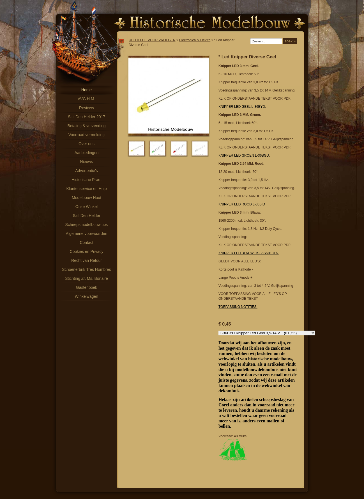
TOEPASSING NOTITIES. (237, 307)
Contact (86, 242)
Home (86, 90)
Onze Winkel (86, 206)
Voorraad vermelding (86, 134)
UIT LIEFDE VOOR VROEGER (152, 40)
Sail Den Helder (86, 215)
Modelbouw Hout (86, 197)
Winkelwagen (86, 296)
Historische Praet (87, 179)
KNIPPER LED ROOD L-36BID (241, 204)
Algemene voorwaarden (86, 233)
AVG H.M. (86, 99)
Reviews (86, 108)
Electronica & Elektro (194, 40)
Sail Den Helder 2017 (86, 117)
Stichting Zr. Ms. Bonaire (86, 278)
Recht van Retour (86, 260)
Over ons (87, 143)
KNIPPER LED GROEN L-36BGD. (244, 155)
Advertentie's (86, 170)
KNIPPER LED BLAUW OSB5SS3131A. (248, 253)
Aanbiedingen (87, 152)
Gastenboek (86, 287)
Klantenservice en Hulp (86, 188)
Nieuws (86, 161)
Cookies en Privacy (86, 251)
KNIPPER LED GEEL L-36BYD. (242, 107)
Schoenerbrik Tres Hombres (86, 269)
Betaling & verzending (86, 125)
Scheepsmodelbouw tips (86, 224)
